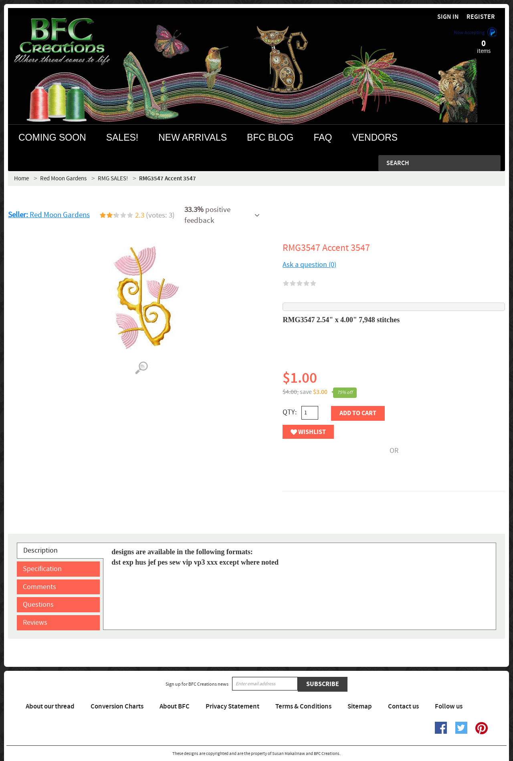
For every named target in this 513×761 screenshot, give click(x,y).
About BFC (175, 706)
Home (21, 178)
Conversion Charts (117, 706)
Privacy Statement (232, 706)
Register (481, 17)
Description (40, 550)
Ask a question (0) (309, 264)
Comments (39, 586)
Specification (42, 568)
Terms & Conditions (303, 706)
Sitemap (359, 706)
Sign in (448, 17)
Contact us (403, 706)
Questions (38, 604)
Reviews (35, 622)
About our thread (50, 706)
